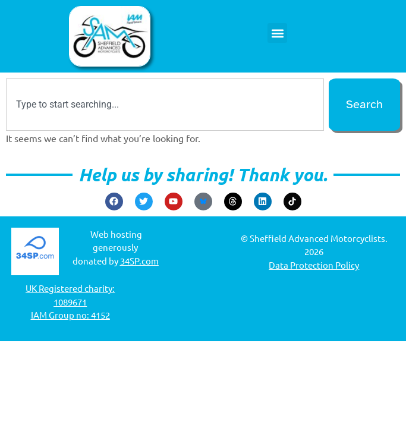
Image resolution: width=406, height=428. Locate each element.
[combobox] (165, 104)
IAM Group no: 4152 (70, 314)
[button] (277, 33)
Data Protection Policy (314, 264)
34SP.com (139, 260)
